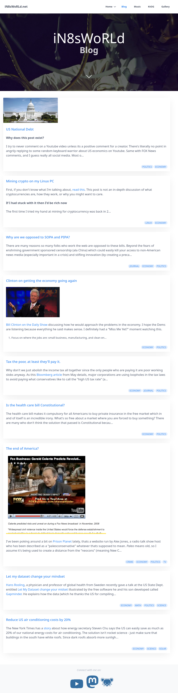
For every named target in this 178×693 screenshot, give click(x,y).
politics (147, 166)
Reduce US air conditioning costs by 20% (38, 619)
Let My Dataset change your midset (43, 589)
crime (129, 561)
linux (148, 222)
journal (134, 266)
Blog (124, 6)
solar (162, 648)
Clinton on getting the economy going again (41, 280)
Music (137, 6)
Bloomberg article (49, 375)
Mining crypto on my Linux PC (30, 181)
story (47, 628)
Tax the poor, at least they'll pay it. (33, 361)
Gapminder (14, 594)
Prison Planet (62, 541)
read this (78, 189)
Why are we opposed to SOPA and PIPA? (38, 237)
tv (164, 561)
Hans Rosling (15, 585)
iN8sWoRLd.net (16, 7)
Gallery (165, 6)
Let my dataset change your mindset (35, 576)
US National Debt (20, 129)
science (161, 605)
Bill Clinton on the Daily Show (26, 324)
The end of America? (22, 448)
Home (108, 6)
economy (160, 166)
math (138, 605)
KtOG (151, 6)
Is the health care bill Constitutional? (35, 405)
